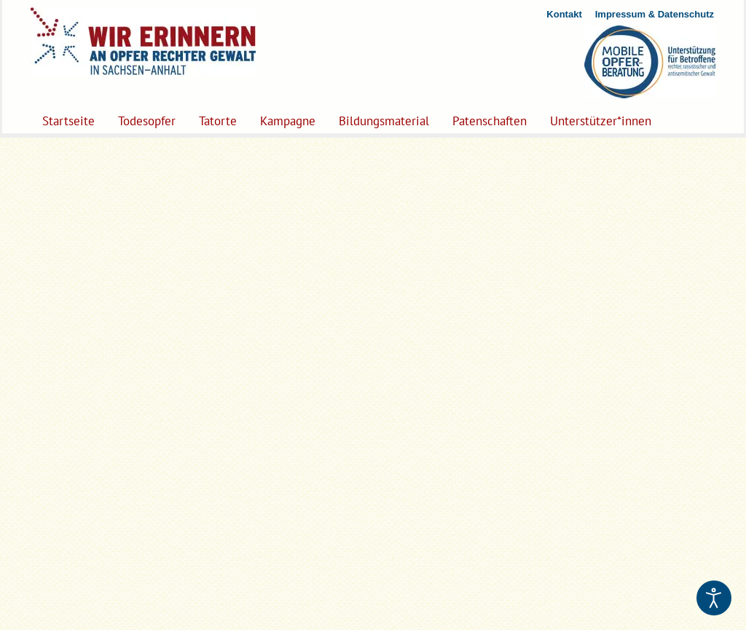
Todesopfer (147, 121)
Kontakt (563, 14)
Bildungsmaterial (384, 121)
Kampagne (287, 121)
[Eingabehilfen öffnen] (713, 597)
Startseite (68, 121)
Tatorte (218, 121)
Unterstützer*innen (600, 121)
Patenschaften (489, 121)
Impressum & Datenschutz (654, 14)
